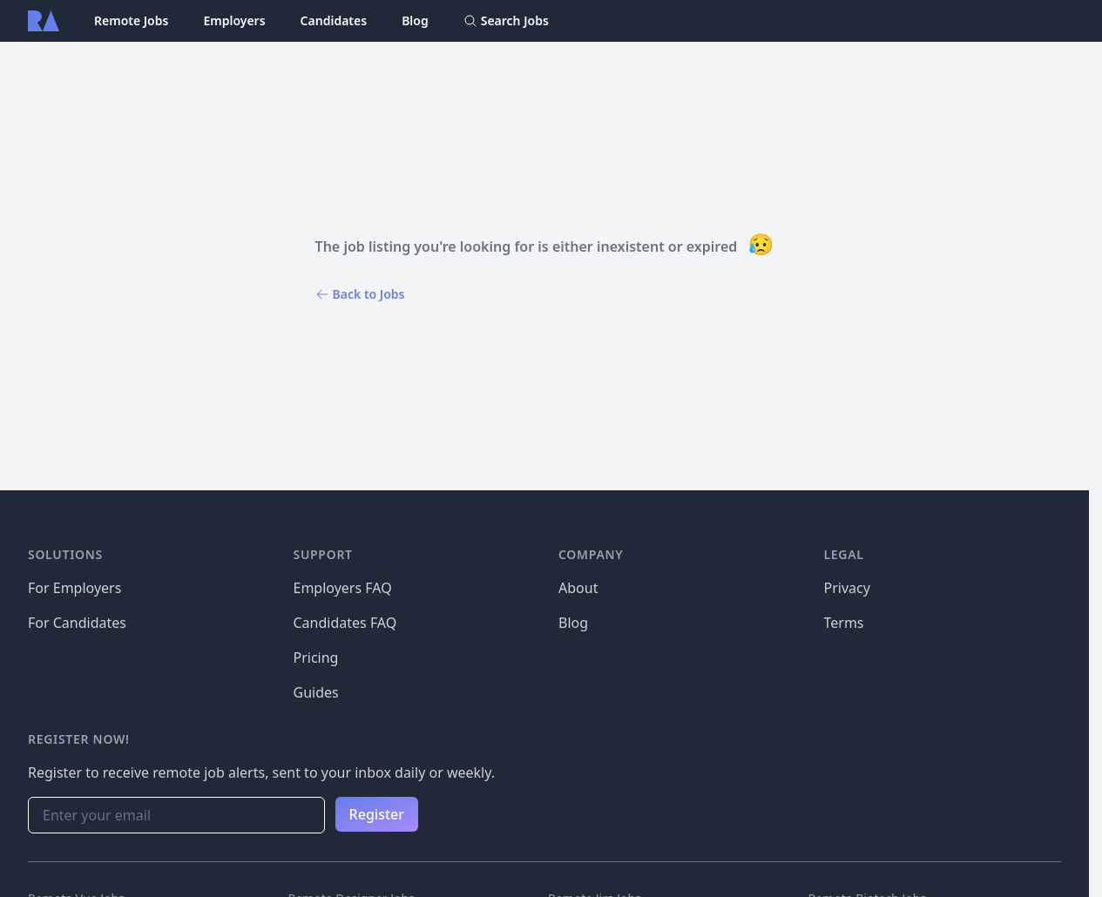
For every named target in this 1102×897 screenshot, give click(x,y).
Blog (415, 20)
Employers (234, 20)
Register (376, 814)
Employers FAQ (343, 587)
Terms (844, 622)
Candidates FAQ (345, 622)
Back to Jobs (360, 294)
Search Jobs (506, 20)
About (578, 587)
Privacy (847, 587)
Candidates (334, 20)
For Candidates (77, 622)
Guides (316, 692)
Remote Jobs (131, 20)
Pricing (316, 657)
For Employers (74, 587)
